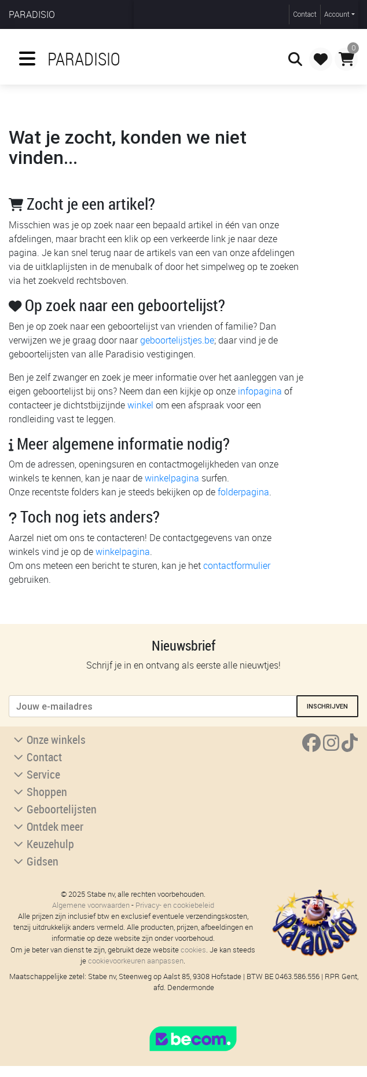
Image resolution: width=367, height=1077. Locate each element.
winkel (140, 405)
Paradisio (32, 14)
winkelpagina (172, 478)
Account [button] (337, 14)
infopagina (260, 391)
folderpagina (243, 491)
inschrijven (327, 706)
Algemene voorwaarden (91, 905)
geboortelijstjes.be (177, 340)
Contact (305, 14)
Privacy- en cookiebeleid (174, 905)
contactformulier (236, 565)
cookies (193, 950)
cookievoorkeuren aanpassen (135, 961)
